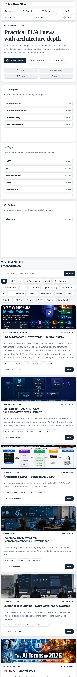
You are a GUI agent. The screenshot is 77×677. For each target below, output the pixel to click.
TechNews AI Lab (15, 4)
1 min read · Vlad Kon (11, 567)
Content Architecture (15, 332)
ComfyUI (35, 287)
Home (9, 11)
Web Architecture (12, 404)
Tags (68, 11)
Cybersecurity (50, 287)
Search (27, 11)
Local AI (32, 293)
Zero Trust (63, 300)
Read (69, 370)
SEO (40, 300)
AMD (47, 281)
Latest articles (15, 60)
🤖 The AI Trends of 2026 (19, 670)
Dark (39, 17)
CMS (23, 287)
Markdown (46, 293)
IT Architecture (17, 293)
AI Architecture (11, 472)
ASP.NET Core (9, 287)
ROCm (19, 300)
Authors (10, 17)
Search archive (38, 60)
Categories (48, 11)
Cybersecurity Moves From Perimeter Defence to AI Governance (26, 539)
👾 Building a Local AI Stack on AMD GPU (29, 476)
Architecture (60, 281)
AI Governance (33, 281)
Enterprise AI (68, 287)
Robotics (7, 300)
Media (59, 293)
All (4, 281)
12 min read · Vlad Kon (12, 499)
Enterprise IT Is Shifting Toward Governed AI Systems (36, 605)
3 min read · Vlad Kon (12, 631)
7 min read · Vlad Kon (12, 370)
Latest (67, 17)
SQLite (50, 300)
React (69, 293)
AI (20, 281)
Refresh (58, 60)
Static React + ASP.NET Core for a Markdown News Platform (22, 410)
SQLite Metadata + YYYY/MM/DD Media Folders (33, 337)
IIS (4, 293)
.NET (12, 281)
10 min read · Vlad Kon (12, 437)
